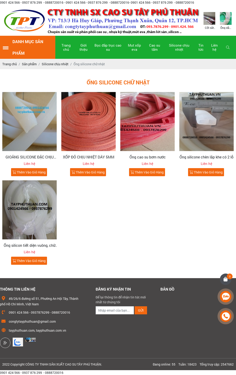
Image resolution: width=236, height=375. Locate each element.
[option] (209, 20)
